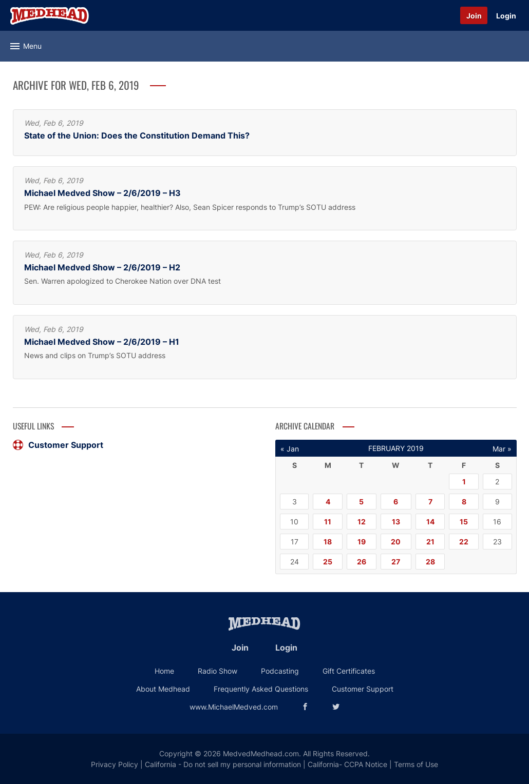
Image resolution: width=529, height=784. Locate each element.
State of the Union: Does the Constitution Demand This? (137, 136)
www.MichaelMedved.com (234, 706)
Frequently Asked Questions (261, 688)
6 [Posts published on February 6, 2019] (395, 501)
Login (506, 15)
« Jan (289, 448)
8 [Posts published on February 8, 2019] (464, 501)
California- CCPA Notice (347, 764)
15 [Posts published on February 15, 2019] (464, 521)
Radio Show (217, 671)
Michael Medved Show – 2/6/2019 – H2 (102, 267)
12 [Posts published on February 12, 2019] (361, 521)
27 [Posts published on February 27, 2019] (395, 561)
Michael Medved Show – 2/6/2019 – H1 (101, 342)
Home (164, 671)
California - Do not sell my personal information (223, 764)
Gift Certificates (349, 671)
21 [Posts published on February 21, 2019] (430, 541)
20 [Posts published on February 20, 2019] (396, 541)
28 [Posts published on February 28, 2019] (430, 561)
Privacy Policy (114, 764)
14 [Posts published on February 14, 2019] (430, 521)
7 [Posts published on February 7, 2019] (430, 501)
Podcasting (280, 671)
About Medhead (163, 688)
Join (474, 15)
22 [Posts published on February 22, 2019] (463, 541)
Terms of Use (416, 764)
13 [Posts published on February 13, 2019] (396, 521)
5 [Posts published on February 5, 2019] (361, 501)
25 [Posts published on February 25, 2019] (327, 561)
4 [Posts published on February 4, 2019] (328, 501)
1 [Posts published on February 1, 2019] (464, 481)
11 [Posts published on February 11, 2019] (327, 521)
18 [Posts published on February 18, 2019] (328, 541)
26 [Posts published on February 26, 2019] (361, 561)
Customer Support (58, 445)
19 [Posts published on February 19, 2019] (361, 541)
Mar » (502, 448)
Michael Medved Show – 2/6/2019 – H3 (102, 193)
